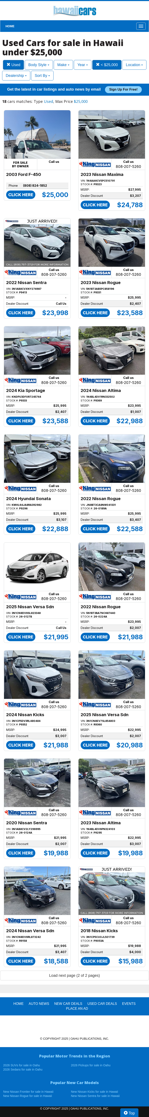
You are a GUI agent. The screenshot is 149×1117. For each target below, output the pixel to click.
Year (82, 65)
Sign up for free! (123, 89)
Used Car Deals (102, 1003)
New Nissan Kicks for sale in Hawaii (94, 1091)
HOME (10, 26)
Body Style (38, 65)
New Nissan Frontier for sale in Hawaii (28, 1091)
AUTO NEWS (39, 1003)
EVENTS (129, 1003)
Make (63, 65)
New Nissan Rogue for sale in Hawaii (27, 1096)
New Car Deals (68, 1003)
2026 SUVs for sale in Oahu (21, 1065)
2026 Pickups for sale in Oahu (90, 1065)
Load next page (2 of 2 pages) (74, 975)
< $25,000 (107, 65)
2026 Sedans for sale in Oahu (22, 1069)
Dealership (16, 75)
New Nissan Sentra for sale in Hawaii (95, 1096)
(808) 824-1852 (35, 185)
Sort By (42, 75)
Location (134, 65)
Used (13, 65)
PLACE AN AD (77, 1008)
